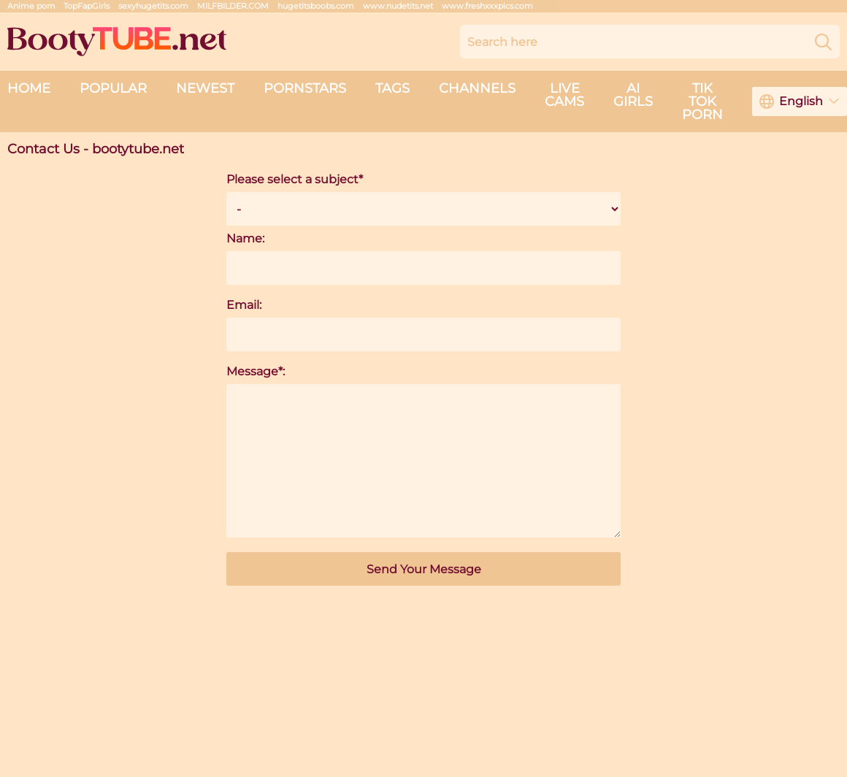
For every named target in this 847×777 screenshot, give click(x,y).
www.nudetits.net (398, 6)
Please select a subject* (294, 179)
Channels (477, 88)
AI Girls (633, 95)
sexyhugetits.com (153, 6)
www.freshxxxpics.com (487, 6)
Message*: (255, 371)
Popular (113, 88)
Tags (392, 88)
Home (28, 88)
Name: (245, 238)
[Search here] (650, 41)
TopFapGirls (87, 6)
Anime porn (31, 6)
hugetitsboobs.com (315, 6)
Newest (205, 88)
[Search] (823, 41)
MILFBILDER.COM (233, 6)
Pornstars (305, 88)
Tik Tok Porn (702, 101)
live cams (564, 95)
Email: (243, 305)
